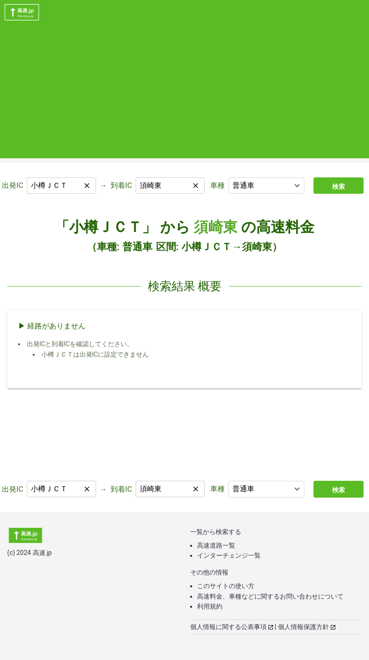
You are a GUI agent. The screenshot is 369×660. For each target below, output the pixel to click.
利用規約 (209, 606)
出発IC (12, 185)
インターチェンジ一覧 (229, 555)
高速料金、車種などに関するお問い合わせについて (270, 596)
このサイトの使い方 (225, 585)
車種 (217, 185)
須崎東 (216, 227)
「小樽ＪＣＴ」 (106, 227)
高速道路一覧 (216, 545)
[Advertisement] (184, 94)
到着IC (121, 185)
